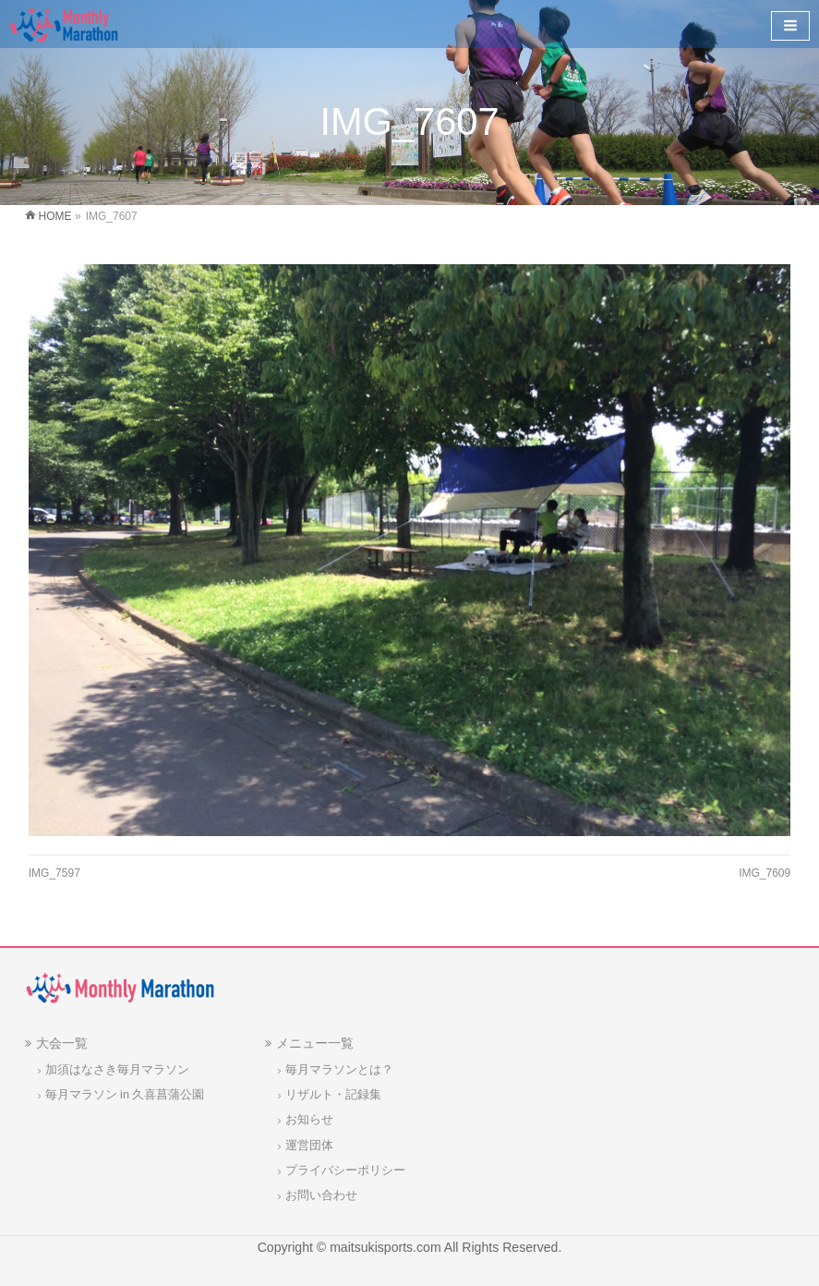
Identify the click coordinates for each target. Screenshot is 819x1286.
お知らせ (309, 1119)
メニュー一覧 (315, 1043)
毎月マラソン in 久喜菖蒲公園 (125, 1094)
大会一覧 (62, 1043)
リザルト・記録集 (333, 1094)
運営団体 (309, 1145)
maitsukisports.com (385, 1247)
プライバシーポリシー (345, 1170)
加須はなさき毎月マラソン (117, 1069)
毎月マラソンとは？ (339, 1069)
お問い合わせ (321, 1195)
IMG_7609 (764, 873)
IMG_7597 (54, 873)
